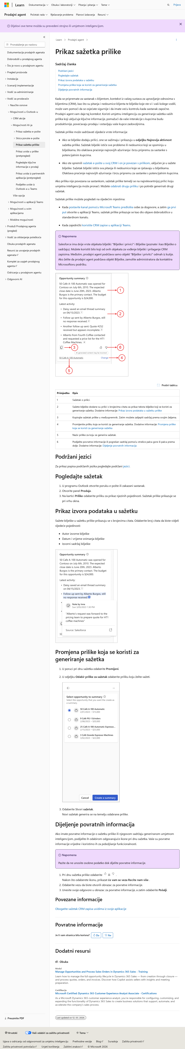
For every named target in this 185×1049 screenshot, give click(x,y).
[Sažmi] (44, 37)
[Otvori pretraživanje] (168, 5)
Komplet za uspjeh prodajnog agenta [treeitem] (23, 264)
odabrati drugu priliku (124, 186)
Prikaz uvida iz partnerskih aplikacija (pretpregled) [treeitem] (30, 176)
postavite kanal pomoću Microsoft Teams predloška (101, 207)
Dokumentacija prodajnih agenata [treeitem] (26, 52)
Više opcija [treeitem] (19, 195)
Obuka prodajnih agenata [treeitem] (21, 244)
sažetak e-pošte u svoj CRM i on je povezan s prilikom (116, 163)
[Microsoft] (6, 5)
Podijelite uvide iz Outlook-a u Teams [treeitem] (26, 187)
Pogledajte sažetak (68, 75)
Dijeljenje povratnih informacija (75, 89)
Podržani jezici (66, 70)
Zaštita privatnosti (132, 1041)
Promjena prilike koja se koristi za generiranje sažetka (87, 85)
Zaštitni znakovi (72, 1046)
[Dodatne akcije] (176, 40)
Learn (59, 39)
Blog (98, 1041)
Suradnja (113, 1041)
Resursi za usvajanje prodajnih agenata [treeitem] (23, 253)
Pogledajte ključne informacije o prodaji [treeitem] (27, 165)
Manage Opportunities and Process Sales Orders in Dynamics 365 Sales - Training (101, 971)
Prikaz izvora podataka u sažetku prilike (140, 410)
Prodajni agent (76, 39)
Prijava (177, 4)
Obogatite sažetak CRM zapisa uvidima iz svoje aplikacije (90, 909)
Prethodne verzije (82, 1041)
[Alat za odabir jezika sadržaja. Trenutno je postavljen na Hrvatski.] (11, 1033)
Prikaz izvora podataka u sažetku (76, 80)
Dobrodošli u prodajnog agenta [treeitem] (24, 59)
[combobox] (24, 45)
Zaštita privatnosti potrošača (19, 1046)
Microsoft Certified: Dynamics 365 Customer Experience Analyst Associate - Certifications (106, 993)
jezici (126, 466)
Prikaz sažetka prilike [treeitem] (27, 144)
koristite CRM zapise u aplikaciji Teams (106, 225)
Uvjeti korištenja (50, 1046)
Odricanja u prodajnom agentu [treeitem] (24, 272)
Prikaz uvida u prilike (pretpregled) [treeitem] (27, 154)
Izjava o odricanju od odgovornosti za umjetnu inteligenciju (35, 1041)
